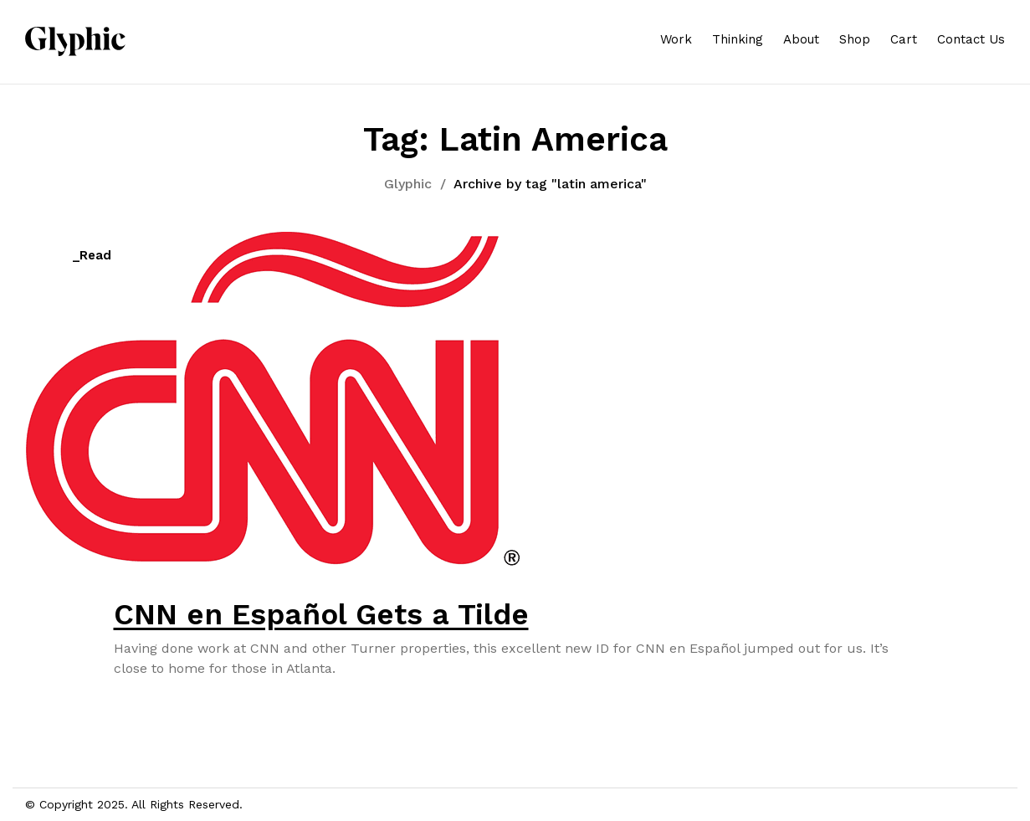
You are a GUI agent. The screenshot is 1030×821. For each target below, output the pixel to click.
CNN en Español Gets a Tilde (321, 614)
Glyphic (408, 184)
